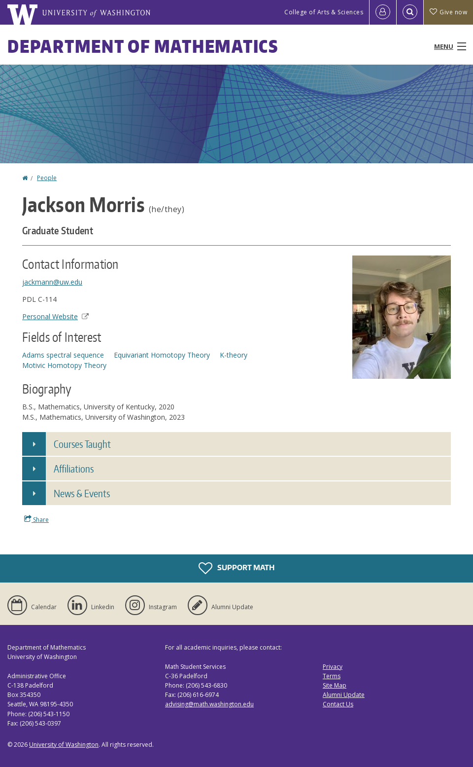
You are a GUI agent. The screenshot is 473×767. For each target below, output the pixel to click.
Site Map (334, 685)
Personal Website (55, 316)
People (47, 178)
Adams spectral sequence (63, 355)
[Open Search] (410, 12)
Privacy (332, 666)
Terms (331, 676)
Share (36, 519)
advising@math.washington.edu (209, 704)
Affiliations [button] (74, 468)
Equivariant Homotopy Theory (162, 355)
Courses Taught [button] (82, 444)
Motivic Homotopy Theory (64, 365)
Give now (448, 12)
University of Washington (64, 744)
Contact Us (338, 704)
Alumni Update (344, 695)
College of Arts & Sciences (323, 12)
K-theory (233, 355)
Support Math (236, 568)
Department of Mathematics (142, 46)
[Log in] (383, 12)
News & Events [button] (82, 493)
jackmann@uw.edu (52, 282)
